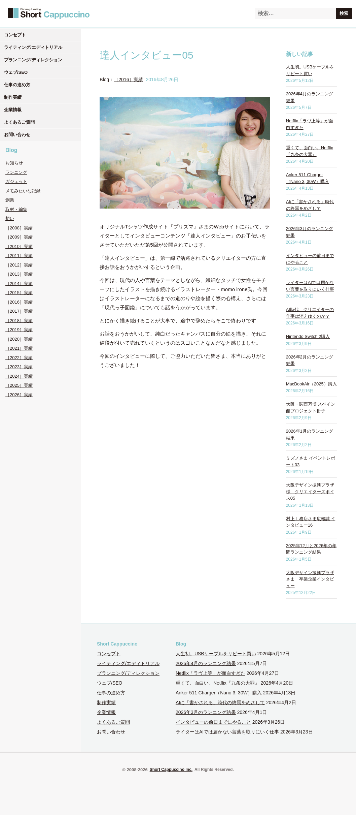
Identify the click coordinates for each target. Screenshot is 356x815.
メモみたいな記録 (22, 190)
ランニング (16, 172)
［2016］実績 (19, 302)
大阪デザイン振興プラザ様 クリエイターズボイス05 (310, 491)
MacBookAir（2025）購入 (311, 383)
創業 (9, 199)
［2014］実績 (19, 283)
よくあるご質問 (19, 122)
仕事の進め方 (17, 84)
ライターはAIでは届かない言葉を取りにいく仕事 (227, 731)
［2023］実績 (19, 366)
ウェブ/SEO (16, 72)
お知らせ (14, 162)
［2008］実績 (19, 227)
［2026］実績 (19, 394)
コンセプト (15, 34)
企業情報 (13, 109)
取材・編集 (16, 209)
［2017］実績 (19, 311)
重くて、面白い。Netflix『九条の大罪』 (217, 683)
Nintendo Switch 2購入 (308, 336)
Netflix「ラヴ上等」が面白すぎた (210, 673)
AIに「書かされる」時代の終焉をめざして (220, 702)
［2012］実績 (19, 265)
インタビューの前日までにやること (213, 722)
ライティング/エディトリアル (33, 47)
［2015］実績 (19, 292)
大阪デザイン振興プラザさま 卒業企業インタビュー (310, 579)
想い (9, 218)
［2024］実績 (19, 376)
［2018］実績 (19, 320)
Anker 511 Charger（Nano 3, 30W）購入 (219, 692)
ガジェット (16, 181)
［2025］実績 (19, 385)
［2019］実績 (19, 329)
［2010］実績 (19, 246)
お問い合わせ (17, 134)
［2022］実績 (19, 357)
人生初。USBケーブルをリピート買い (216, 653)
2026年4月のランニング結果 (206, 663)
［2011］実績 (19, 255)
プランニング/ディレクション (33, 59)
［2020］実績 (19, 339)
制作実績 (13, 97)
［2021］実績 (19, 348)
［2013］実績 (19, 274)
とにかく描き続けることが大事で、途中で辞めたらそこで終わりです (178, 320)
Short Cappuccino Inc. (171, 769)
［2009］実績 (19, 237)
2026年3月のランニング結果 (206, 712)
